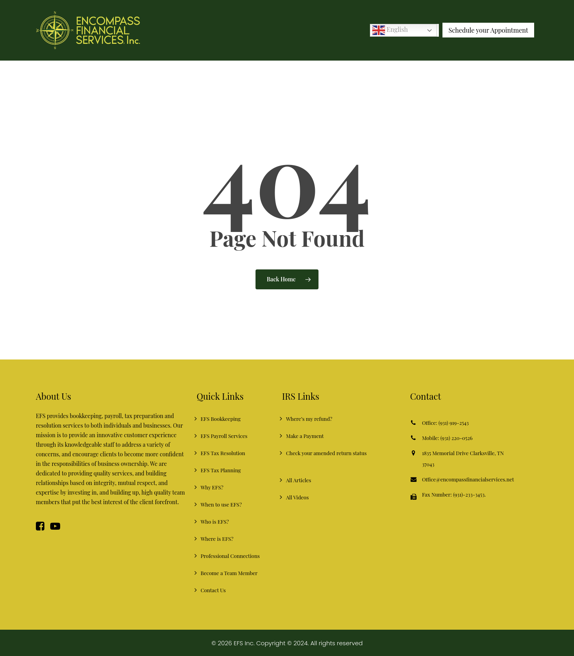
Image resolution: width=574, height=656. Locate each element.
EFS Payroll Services (224, 435)
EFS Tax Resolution (223, 453)
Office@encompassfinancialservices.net (468, 479)
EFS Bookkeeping (220, 418)
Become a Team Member (229, 573)
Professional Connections (230, 555)
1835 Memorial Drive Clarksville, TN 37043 (463, 458)
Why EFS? (212, 487)
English (390, 30)
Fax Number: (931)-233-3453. (454, 496)
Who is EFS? (215, 521)
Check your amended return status (326, 453)
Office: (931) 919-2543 (445, 422)
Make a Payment (305, 435)
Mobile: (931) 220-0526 (447, 437)
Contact (425, 396)
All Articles (298, 480)
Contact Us (213, 590)
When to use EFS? (221, 504)
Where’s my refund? (309, 418)
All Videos (297, 497)
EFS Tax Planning (221, 470)
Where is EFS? (217, 538)
